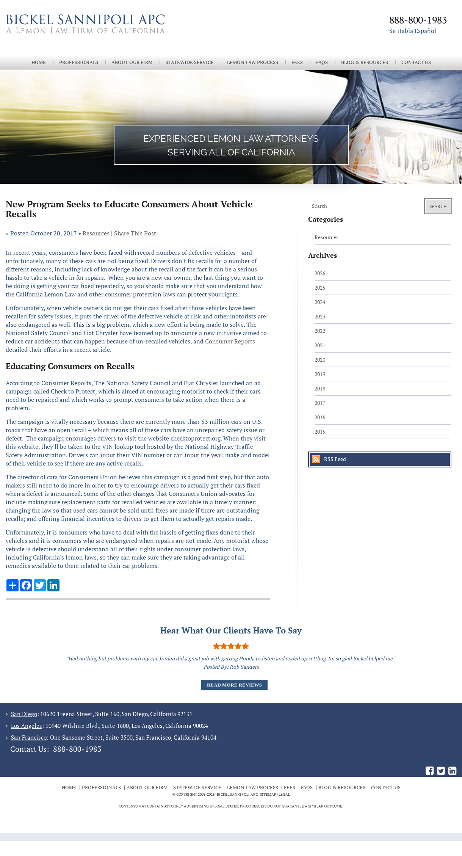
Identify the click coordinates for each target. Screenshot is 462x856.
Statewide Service (190, 62)
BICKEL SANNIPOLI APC (237, 794)
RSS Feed (335, 458)
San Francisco (29, 737)
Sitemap (268, 794)
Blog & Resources (364, 62)
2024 (320, 302)
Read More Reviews (234, 685)
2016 (320, 417)
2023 (320, 316)
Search (438, 206)
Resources (96, 233)
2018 (320, 388)
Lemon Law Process (252, 62)
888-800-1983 (77, 749)
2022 (320, 330)
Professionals (78, 62)
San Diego (24, 714)
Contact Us (416, 62)
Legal (284, 794)
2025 (320, 287)
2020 (320, 359)
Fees (297, 62)
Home (38, 62)
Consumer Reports (230, 341)
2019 (320, 374)
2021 (320, 345)
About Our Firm (131, 62)
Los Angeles (26, 725)
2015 (320, 431)
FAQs (322, 62)
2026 (320, 273)
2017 (320, 402)
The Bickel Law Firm (117, 33)
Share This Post (135, 233)
